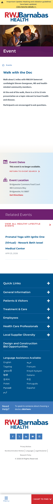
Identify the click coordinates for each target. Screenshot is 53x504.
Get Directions (16, 195)
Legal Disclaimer (41, 451)
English (7, 362)
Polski (6, 383)
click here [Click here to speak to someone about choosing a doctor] (26, 409)
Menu (6, 499)
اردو (5, 392)
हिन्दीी (5, 375)
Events (9, 65)
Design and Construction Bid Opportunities (20, 345)
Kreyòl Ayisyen (34, 370)
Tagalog (7, 366)
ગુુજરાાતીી (7, 370)
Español (31, 387)
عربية (29, 362)
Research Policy (25, 455)
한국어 (6, 379)
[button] (42, 499)
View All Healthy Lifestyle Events (22, 225)
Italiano (31, 375)
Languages (29, 451)
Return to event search (23, 171)
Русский (7, 387)
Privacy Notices (25, 446)
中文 (29, 379)
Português (32, 383)
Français (31, 366)
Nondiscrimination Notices (14, 451)
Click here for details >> (26, 7)
